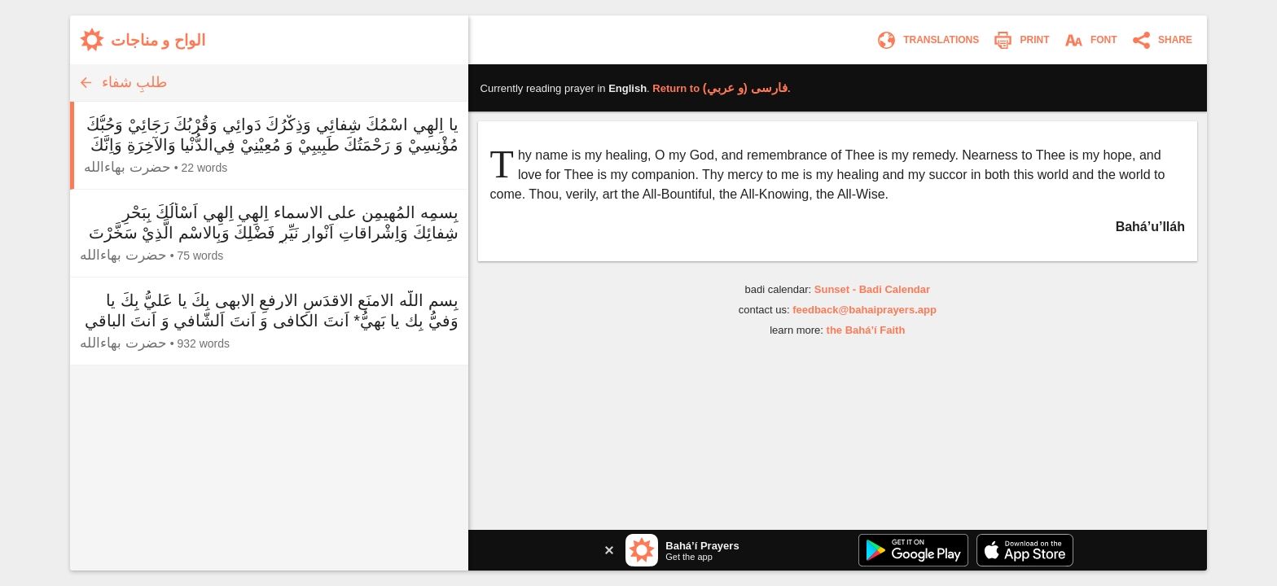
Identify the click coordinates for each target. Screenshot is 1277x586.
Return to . (721, 88)
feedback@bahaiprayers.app (864, 310)
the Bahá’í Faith (866, 330)
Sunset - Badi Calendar (872, 289)
